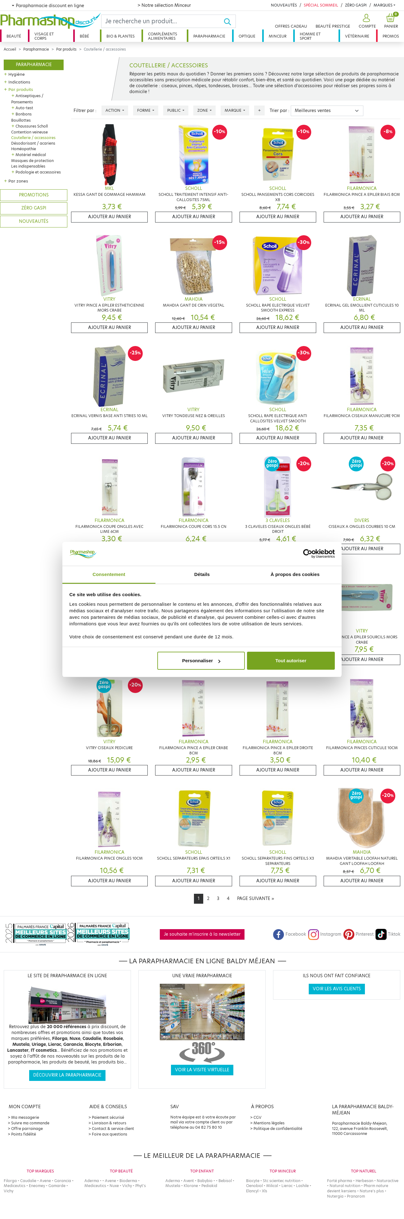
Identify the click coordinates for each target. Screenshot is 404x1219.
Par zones (18, 181)
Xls (264, 1191)
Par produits (66, 49)
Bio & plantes (120, 36)
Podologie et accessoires (38, 172)
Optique (247, 36)
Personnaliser (201, 660)
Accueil (10, 49)
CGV (258, 1117)
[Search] (162, 21)
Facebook (289, 934)
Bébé (84, 36)
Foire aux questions (109, 1134)
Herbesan (364, 1180)
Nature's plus (372, 1191)
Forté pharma (339, 1180)
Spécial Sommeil (321, 5)
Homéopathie (23, 148)
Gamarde (56, 1185)
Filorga (10, 1180)
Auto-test (24, 107)
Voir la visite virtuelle (202, 1070)
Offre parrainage (27, 1128)
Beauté (14, 36)
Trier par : (280, 111)
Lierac (287, 1185)
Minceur (277, 36)
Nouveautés (284, 5)
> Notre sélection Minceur (164, 5)
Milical (272, 1185)
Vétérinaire (357, 36)
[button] (366, 21)
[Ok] (229, 21)
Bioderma (128, 1180)
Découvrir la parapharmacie (67, 1075)
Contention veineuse (29, 132)
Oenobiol (254, 1185)
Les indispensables (28, 166)
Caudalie (28, 1180)
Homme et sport (310, 36)
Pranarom (356, 1196)
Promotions (34, 195)
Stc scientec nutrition (281, 1180)
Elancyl (252, 1191)
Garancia (62, 1180)
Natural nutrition (345, 1185)
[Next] (255, 899)
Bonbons (24, 114)
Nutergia (335, 1196)
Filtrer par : (85, 111)
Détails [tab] (202, 574)
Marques (383, 5)
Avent (188, 1180)
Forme (144, 110)
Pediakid (209, 1185)
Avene (45, 1180)
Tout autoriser (291, 660)
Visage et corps (44, 36)
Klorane (191, 1185)
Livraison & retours (109, 1123)
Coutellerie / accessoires (33, 137)
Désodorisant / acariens (33, 143)
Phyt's (140, 1185)
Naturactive (387, 1180)
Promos (391, 36)
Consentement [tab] (108, 574)
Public (174, 110)
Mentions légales (269, 1123)
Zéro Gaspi (356, 5)
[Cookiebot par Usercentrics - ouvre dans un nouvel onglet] (308, 554)
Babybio (205, 1180)
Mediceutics (14, 1185)
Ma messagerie (25, 1117)
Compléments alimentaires (162, 36)
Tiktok (387, 934)
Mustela (172, 1185)
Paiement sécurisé (108, 1117)
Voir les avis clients (337, 989)
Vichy (8, 1191)
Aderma (91, 1180)
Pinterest (358, 934)
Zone (203, 110)
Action (113, 110)
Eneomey (37, 1185)
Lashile (302, 1185)
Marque (233, 110)
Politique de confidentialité (278, 1128)
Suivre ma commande (30, 1123)
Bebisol (225, 1180)
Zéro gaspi (33, 208)
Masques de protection (32, 160)
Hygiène (16, 74)
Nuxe (114, 1185)
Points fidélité (23, 1134)
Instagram (324, 934)
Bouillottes (21, 120)
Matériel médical (31, 154)
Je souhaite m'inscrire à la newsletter (202, 934)
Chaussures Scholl (32, 126)
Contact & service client (113, 1128)
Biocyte (252, 1180)
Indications (19, 82)
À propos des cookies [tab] (295, 574)
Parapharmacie (209, 36)
